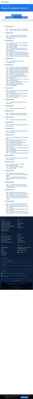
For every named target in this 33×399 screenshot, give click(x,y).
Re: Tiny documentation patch (17, 153)
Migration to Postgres (5, 237)
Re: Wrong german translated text (18, 90)
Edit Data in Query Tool (15, 108)
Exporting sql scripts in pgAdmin (17, 197)
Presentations (20, 227)
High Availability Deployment (6, 239)
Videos (18, 226)
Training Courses (20, 237)
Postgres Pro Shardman (6, 224)
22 (28, 20)
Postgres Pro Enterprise (6, 221)
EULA (16, 285)
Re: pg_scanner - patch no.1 (16, 29)
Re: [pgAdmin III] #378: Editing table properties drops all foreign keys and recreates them (17, 37)
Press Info (3, 255)
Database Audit (4, 240)
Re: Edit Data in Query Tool (15, 113)
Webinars (19, 224)
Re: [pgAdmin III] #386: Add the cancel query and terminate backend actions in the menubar (16, 76)
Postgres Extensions (5, 230)
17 (19, 20)
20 (24, 20)
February (24, 17)
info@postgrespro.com (22, 250)
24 (30, 20)
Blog (18, 221)
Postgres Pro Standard (5, 223)
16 (17, 20)
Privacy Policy (27, 273)
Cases (2, 250)
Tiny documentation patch (16, 137)
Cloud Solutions (4, 229)
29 (31, 20)
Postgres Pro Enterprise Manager (7, 226)
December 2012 (10, 17)
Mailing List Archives (21, 242)
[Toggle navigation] (31, 2)
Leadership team (4, 247)
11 (10, 20)
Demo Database (20, 240)
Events (18, 236)
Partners (3, 249)
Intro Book (19, 239)
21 (26, 20)
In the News (3, 252)
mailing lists (7, 5)
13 (12, 20)
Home (2, 5)
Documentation (20, 223)
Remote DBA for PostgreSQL (6, 242)
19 (22, 20)
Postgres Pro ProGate (5, 227)
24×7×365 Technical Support (6, 236)
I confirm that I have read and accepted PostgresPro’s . (16, 273)
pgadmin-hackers (16, 15)
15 (15, 20)
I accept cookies (24, 397)
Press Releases (4, 253)
